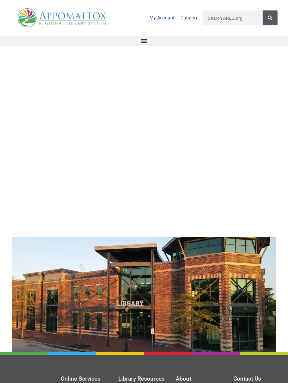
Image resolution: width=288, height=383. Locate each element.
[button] (144, 41)
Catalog (188, 18)
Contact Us (247, 378)
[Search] (270, 17)
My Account (161, 18)
